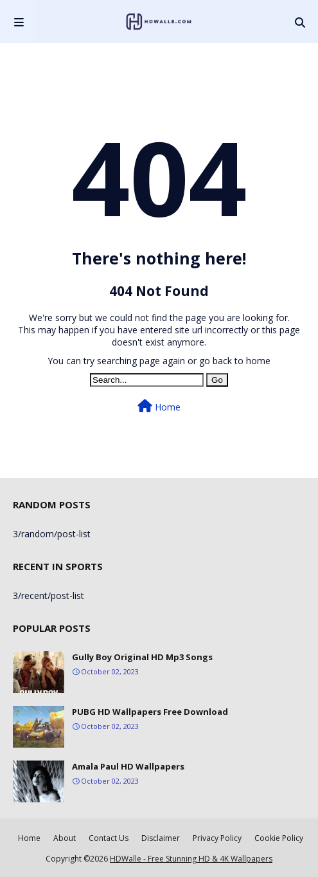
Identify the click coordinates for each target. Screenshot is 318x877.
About (64, 838)
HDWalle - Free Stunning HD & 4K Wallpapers (191, 858)
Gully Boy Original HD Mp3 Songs (142, 657)
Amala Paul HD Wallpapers (128, 766)
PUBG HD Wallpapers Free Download (150, 711)
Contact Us (108, 838)
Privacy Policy (217, 838)
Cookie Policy (278, 838)
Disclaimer (160, 838)
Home (159, 406)
